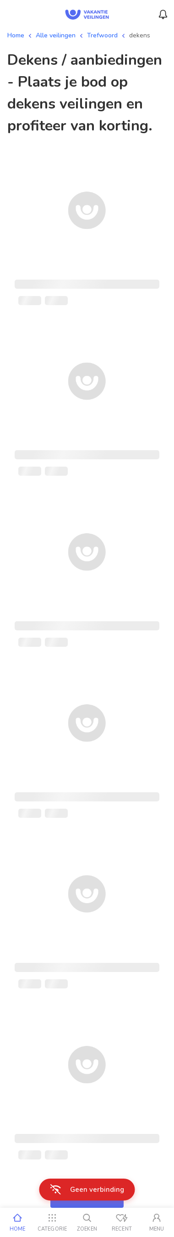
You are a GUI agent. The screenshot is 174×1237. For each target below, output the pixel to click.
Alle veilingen (56, 35)
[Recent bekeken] (121, 1222)
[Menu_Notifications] (163, 14)
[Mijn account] (156, 1222)
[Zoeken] (87, 1222)
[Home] (17, 1222)
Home (15, 35)
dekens (139, 35)
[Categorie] (52, 1222)
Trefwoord (102, 35)
